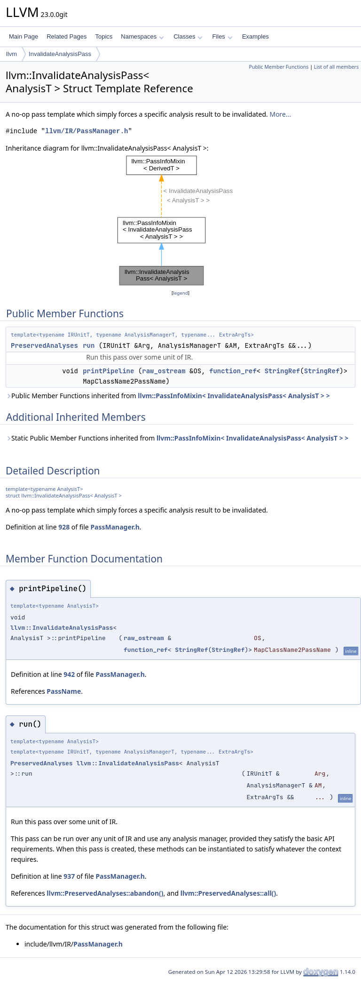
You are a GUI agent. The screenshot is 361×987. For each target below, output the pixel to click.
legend (180, 293)
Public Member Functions (278, 67)
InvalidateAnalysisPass (60, 53)
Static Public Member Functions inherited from (177, 437)
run (88, 345)
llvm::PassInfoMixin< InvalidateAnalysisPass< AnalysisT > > (234, 395)
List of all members (336, 67)
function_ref (233, 371)
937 (69, 876)
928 (64, 526)
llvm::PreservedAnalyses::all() (228, 893)
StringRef (282, 371)
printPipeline (108, 371)
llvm (11, 53)
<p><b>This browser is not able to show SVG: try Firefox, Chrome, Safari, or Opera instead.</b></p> (180, 220)
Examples (255, 36)
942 (69, 674)
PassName (64, 691)
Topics (103, 36)
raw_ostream (163, 371)
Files (222, 36)
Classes (188, 36)
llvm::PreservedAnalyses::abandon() (105, 893)
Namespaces (142, 36)
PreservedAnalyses (44, 345)
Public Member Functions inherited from (168, 395)
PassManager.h (114, 526)
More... (280, 114)
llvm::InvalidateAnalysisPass (61, 628)
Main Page (23, 36)
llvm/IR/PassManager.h (86, 131)
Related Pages (66, 36)
